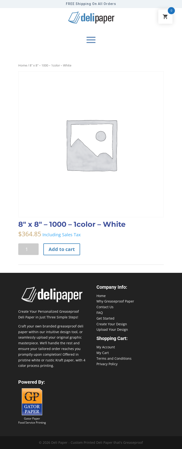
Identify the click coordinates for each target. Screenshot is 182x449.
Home (22, 65)
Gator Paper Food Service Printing (32, 420)
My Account (105, 347)
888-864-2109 (10, 440)
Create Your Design (111, 324)
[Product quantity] (28, 249)
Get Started (105, 318)
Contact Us (105, 307)
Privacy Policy (107, 364)
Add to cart (62, 249)
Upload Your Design (112, 329)
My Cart (102, 352)
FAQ (99, 312)
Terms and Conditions (114, 358)
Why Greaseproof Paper (115, 301)
